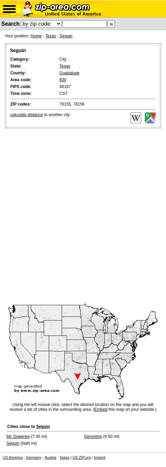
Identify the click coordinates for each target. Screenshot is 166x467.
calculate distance (26, 114)
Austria (50, 457)
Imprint (99, 457)
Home (36, 36)
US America (13, 457)
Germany (33, 457)
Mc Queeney (18, 436)
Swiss (64, 457)
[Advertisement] (83, 216)
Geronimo (93, 436)
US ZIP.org (82, 457)
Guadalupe (70, 73)
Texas (50, 36)
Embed (100, 409)
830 (63, 79)
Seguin (66, 36)
